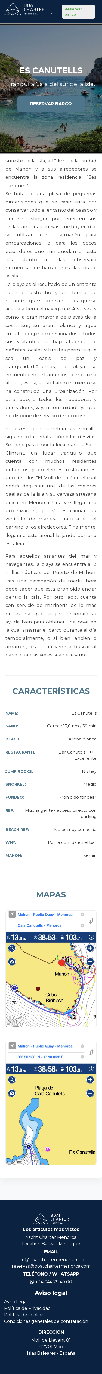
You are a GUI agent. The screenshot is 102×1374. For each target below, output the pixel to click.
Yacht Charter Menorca (51, 1237)
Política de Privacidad (27, 1308)
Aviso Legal (16, 1301)
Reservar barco (73, 12)
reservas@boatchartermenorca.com (51, 1266)
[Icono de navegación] (51, 12)
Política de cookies (24, 1314)
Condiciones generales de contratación (46, 1321)
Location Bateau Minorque (51, 1243)
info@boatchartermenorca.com (51, 1259)
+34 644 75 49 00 (51, 1282)
